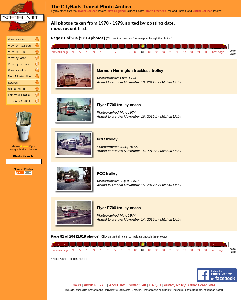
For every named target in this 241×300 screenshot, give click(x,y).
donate (24, 146)
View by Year (17, 58)
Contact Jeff (137, 285)
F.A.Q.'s (155, 285)
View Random (17, 70)
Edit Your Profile (19, 95)
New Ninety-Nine (19, 76)
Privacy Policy (175, 285)
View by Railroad (19, 45)
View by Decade (19, 64)
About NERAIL (95, 285)
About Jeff (117, 285)
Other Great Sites (202, 285)
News (76, 285)
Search (13, 82)
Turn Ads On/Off (19, 101)
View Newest (17, 39)
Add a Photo (16, 88)
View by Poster (18, 51)
